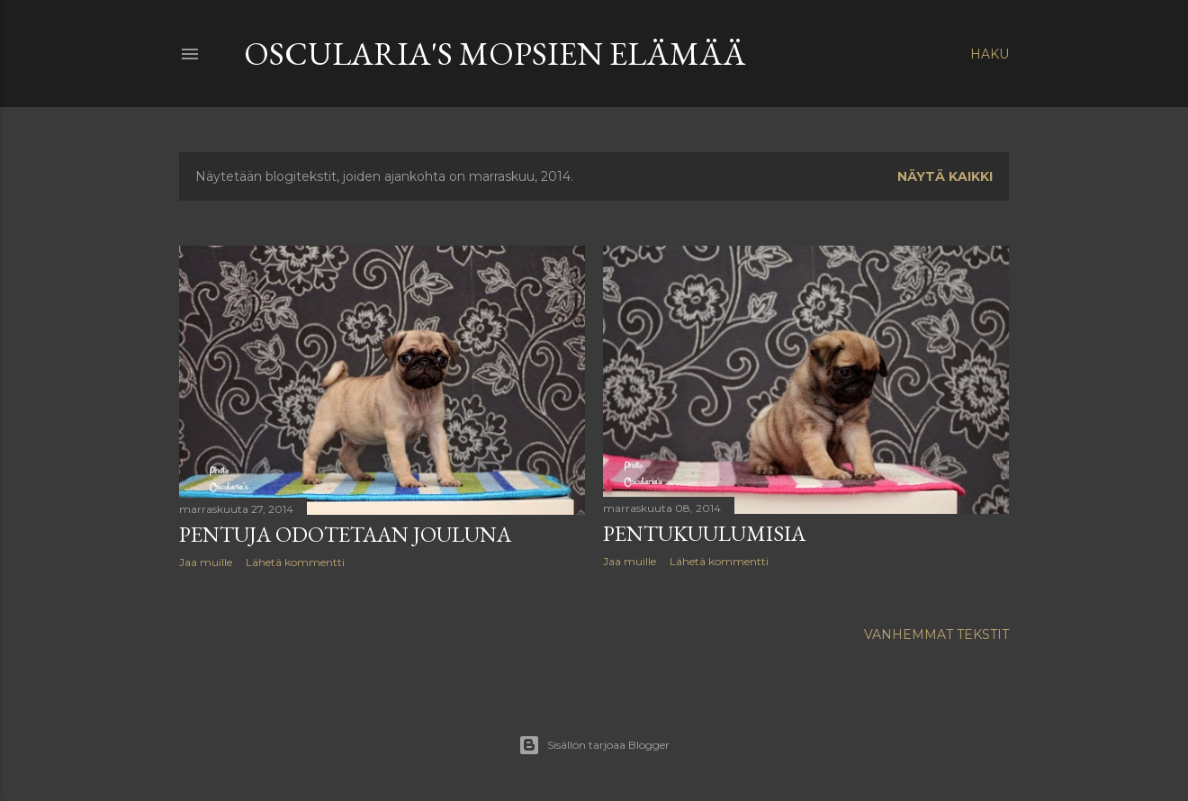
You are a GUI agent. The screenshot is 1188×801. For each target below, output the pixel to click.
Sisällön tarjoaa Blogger (594, 745)
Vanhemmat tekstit (936, 634)
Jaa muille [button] (205, 562)
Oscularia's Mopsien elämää (495, 53)
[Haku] (989, 54)
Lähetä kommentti (295, 562)
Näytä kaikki (945, 176)
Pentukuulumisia (704, 533)
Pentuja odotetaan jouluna (345, 534)
